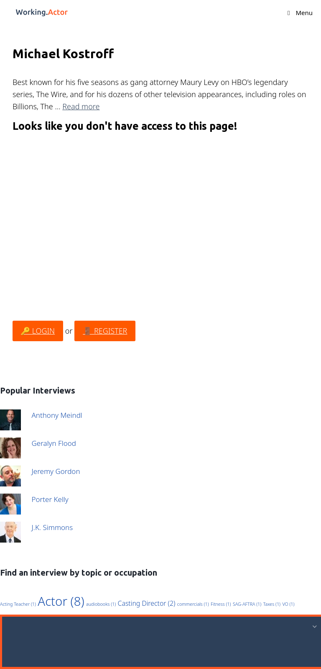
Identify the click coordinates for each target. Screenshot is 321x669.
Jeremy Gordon (56, 471)
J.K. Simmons (52, 527)
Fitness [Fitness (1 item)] (221, 604)
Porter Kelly (50, 499)
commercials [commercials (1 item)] (193, 604)
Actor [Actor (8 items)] (61, 601)
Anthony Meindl (57, 415)
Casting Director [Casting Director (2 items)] (147, 603)
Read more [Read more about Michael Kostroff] (80, 106)
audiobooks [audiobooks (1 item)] (101, 604)
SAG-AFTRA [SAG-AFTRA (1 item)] (247, 604)
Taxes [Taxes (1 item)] (271, 604)
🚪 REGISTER (105, 331)
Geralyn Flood (54, 443)
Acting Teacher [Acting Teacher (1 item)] (18, 604)
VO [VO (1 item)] (288, 604)
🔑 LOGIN (38, 331)
